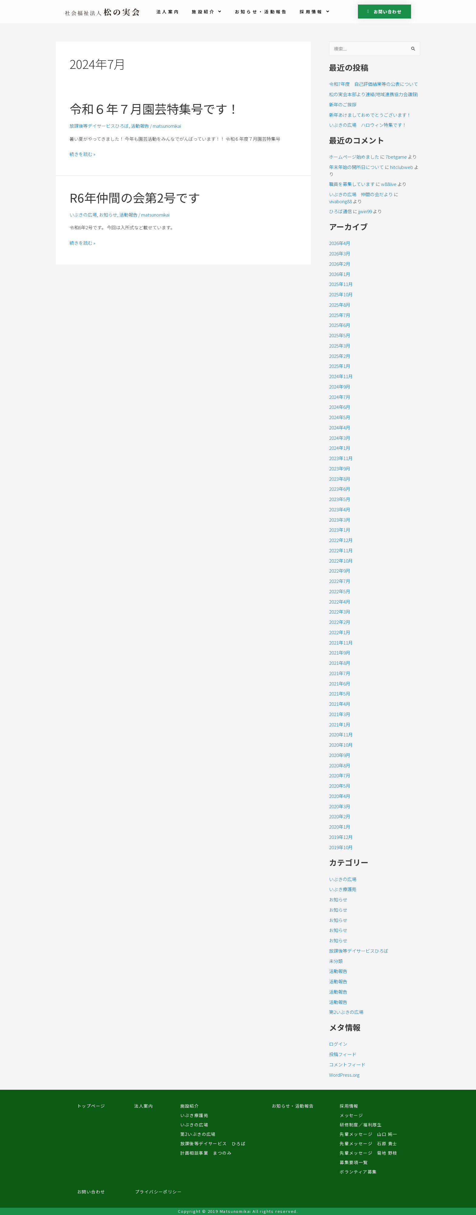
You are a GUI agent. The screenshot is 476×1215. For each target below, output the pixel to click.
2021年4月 (339, 704)
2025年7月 (339, 315)
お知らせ (108, 214)
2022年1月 (339, 632)
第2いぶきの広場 (346, 1012)
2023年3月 (339, 520)
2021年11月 (341, 642)
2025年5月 (339, 335)
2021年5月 (339, 693)
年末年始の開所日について (356, 167)
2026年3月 (339, 253)
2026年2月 (339, 264)
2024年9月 (339, 386)
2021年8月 (339, 663)
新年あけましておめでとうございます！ (370, 115)
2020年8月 (339, 765)
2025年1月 (339, 366)
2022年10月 (341, 560)
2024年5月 (339, 417)
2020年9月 (339, 755)
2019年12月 (341, 837)
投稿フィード (342, 1054)
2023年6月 (339, 489)
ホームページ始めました (354, 156)
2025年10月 (341, 294)
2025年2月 (339, 356)
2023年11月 (341, 458)
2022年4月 (339, 601)
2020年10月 (341, 745)
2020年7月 (339, 775)
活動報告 (140, 126)
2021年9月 (339, 652)
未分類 (336, 961)
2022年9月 (339, 570)
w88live (388, 184)
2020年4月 (339, 796)
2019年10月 (341, 847)
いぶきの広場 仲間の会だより (361, 194)
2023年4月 (339, 509)
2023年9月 (339, 468)
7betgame (396, 156)
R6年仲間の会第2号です (135, 197)
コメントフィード (347, 1064)
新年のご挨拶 (342, 104)
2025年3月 (339, 345)
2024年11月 (341, 376)
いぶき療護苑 (342, 889)
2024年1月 (339, 448)
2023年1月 (339, 530)
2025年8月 (339, 304)
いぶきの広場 (83, 214)
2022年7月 (339, 581)
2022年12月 (341, 540)
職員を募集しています (352, 184)
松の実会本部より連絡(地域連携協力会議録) (373, 94)
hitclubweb (401, 167)
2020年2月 (339, 816)
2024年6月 (339, 407)
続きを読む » (82, 154)
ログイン (338, 1044)
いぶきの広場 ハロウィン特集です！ (367, 125)
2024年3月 (339, 438)
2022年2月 (339, 622)
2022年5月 (339, 591)
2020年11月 (341, 734)
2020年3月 (339, 806)
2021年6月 (339, 683)
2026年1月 (339, 274)
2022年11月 (341, 550)
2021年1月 (339, 724)
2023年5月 (339, 499)
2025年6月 (339, 325)
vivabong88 (340, 201)
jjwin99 (365, 211)
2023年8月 (339, 479)
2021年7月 (339, 673)
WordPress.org (344, 1075)
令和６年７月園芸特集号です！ (155, 108)
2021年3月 (339, 714)
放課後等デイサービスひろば (99, 126)
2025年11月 (341, 284)
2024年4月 (339, 427)
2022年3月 (339, 611)
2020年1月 (339, 826)
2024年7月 (339, 397)
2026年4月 (339, 243)
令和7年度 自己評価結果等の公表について (373, 84)
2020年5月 (339, 786)
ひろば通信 (340, 211)
